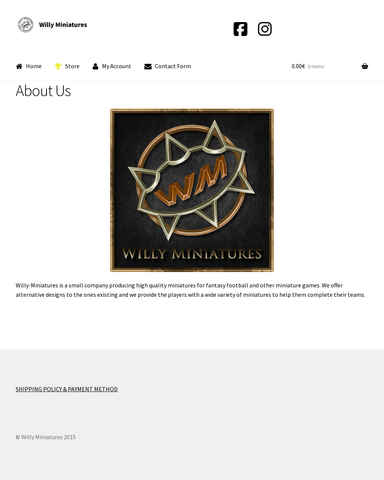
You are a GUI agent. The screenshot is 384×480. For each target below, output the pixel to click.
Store (67, 66)
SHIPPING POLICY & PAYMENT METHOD (67, 389)
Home (29, 66)
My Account (112, 66)
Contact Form (167, 66)
